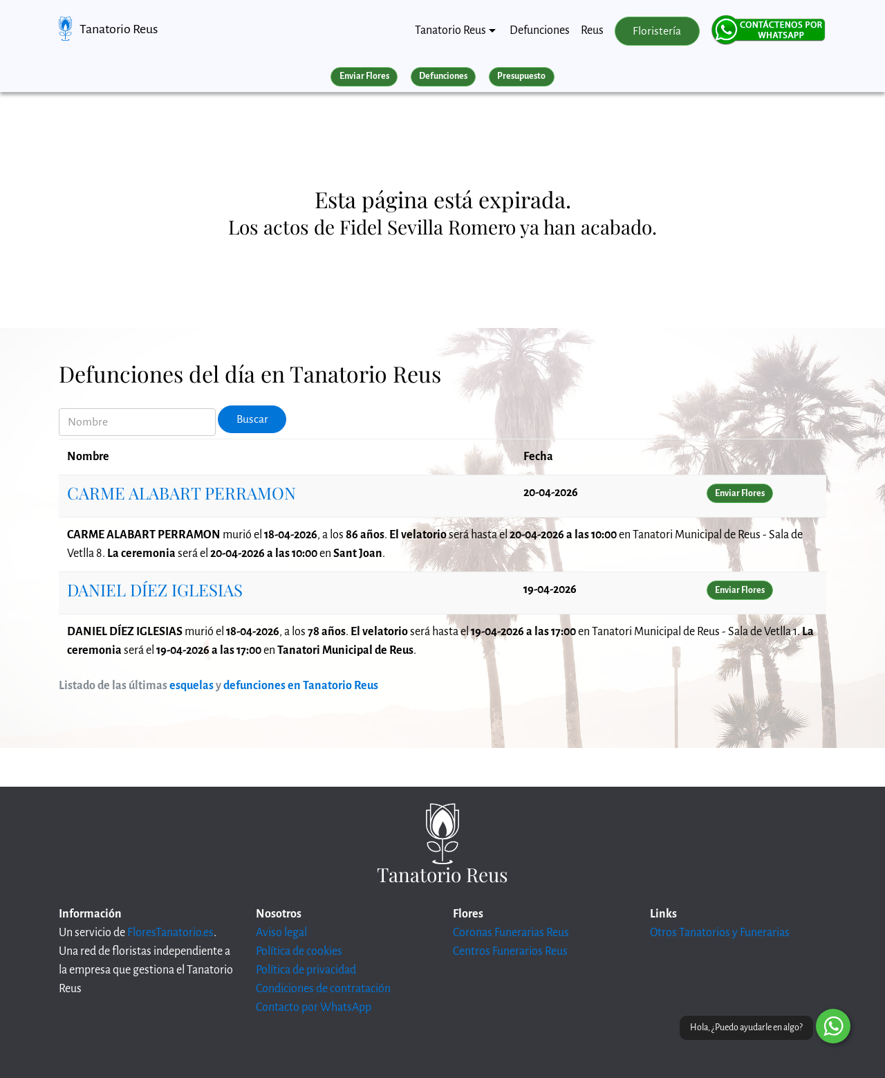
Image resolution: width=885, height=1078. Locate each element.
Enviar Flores (364, 76)
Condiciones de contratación (323, 989)
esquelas (191, 685)
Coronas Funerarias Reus (511, 932)
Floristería (657, 31)
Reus (592, 30)
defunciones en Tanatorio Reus (300, 685)
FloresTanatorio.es (170, 932)
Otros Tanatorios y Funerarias (720, 932)
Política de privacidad (306, 970)
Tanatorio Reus (119, 29)
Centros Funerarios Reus (510, 951)
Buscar (252, 419)
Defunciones (540, 30)
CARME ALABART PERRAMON (181, 493)
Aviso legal (281, 932)
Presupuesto (521, 76)
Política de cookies (299, 951)
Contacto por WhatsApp (313, 1007)
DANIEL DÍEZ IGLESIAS (155, 589)
